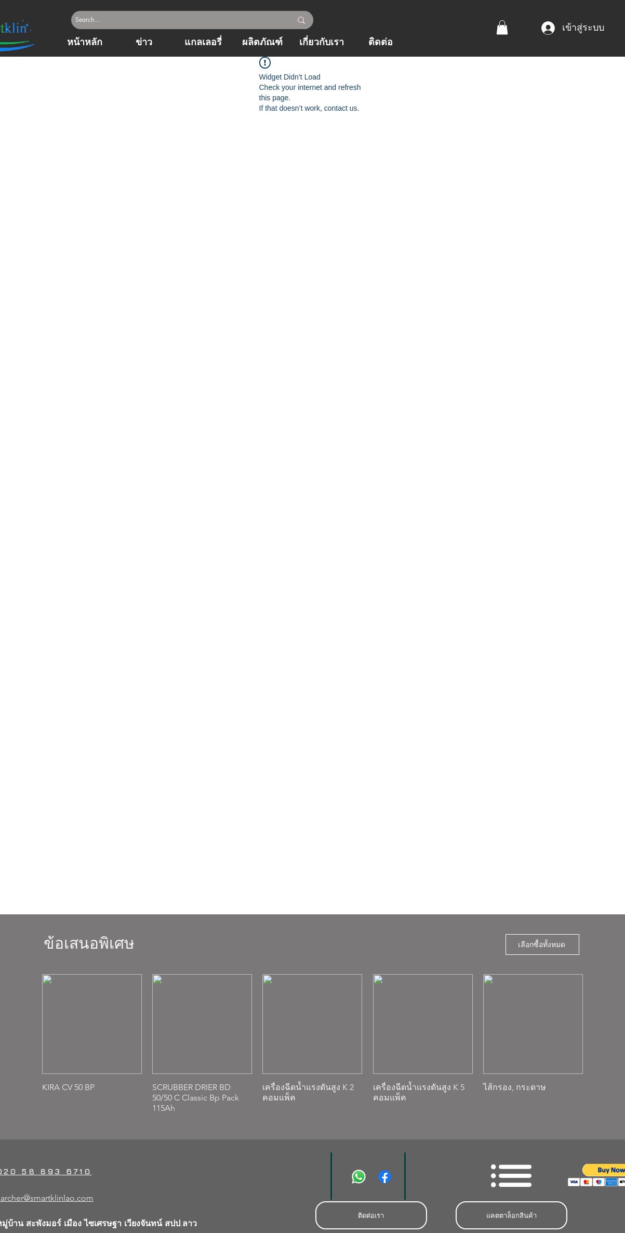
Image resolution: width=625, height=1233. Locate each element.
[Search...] (171, 20)
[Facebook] (384, 1176)
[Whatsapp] (358, 1176)
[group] (312, 1044)
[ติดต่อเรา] (371, 1215)
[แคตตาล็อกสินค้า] (511, 1215)
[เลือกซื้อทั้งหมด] (542, 944)
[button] (502, 27)
